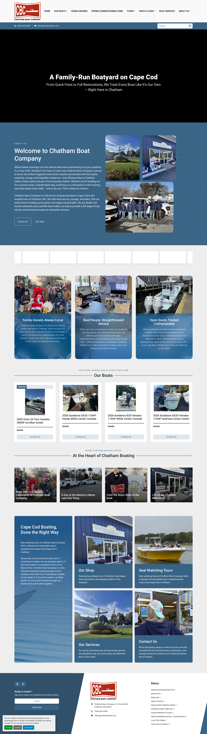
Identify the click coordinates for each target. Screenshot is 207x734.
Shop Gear (155, 697)
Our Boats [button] (60, 11)
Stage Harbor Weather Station (163, 705)
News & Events (157, 701)
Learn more (28, 727)
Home (47, 11)
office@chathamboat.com (48, 26)
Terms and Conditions (160, 724)
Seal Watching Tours (156, 582)
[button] (185, 11)
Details (18, 426)
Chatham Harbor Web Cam (162, 709)
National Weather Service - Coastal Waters (168, 716)
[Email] (37, 701)
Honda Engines (79, 11)
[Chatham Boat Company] (103, 690)
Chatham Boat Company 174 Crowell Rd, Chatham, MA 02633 (111, 705)
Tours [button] (130, 11)
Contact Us (33, 437)
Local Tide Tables (158, 720)
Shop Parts (155, 694)
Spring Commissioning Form (107, 11)
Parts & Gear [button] (146, 11)
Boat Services (167, 11)
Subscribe (36, 707)
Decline (17, 727)
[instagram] (23, 684)
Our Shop (86, 582)
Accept (8, 727)
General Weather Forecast (161, 713)
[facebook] (17, 684)
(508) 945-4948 (23, 26)
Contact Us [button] (23, 221)
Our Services (89, 656)
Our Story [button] (40, 221)
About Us (184, 11)
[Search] (172, 25)
